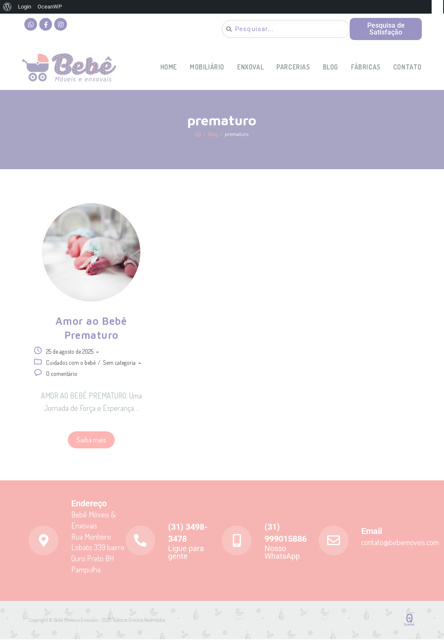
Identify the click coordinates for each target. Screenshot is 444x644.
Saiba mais (91, 444)
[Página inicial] (198, 138)
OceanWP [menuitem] (50, 6)
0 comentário (61, 378)
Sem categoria (119, 367)
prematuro (237, 138)
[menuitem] (7, 7)
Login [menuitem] (24, 6)
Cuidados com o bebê (71, 367)
